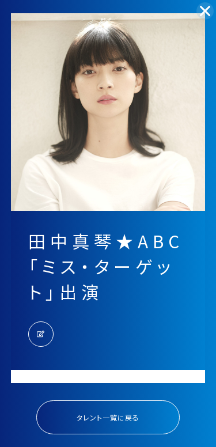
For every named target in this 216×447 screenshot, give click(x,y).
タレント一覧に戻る (108, 417)
